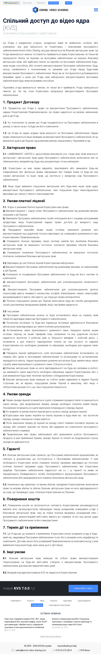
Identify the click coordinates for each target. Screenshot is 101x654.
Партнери (67, 601)
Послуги (53, 601)
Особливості (16, 601)
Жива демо (37, 605)
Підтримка (41, 3)
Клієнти (30, 601)
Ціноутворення (84, 601)
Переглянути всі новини (50, 636)
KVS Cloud (53, 3)
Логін (68, 3)
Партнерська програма (59, 605)
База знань (27, 3)
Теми (42, 601)
